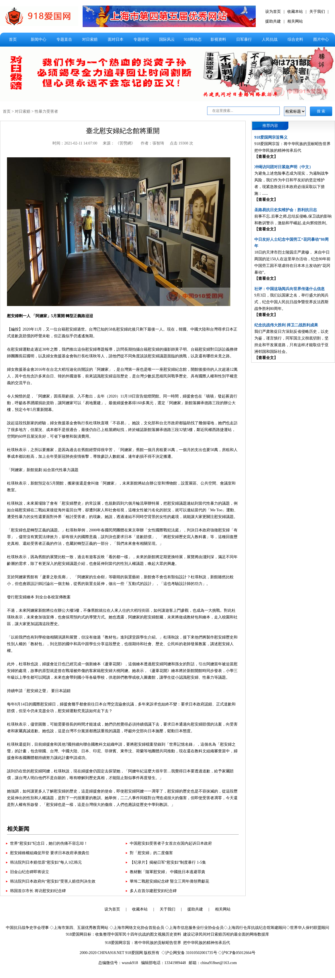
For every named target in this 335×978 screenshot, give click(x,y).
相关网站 (295, 21)
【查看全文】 (266, 157)
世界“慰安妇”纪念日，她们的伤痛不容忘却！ (49, 843)
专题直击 (64, 39)
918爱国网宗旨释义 (271, 137)
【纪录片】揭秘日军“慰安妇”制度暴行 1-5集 (168, 862)
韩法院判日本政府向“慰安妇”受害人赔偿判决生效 (52, 881)
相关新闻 (18, 829)
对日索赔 (90, 39)
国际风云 (167, 39)
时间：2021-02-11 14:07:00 (74, 143)
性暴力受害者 (46, 111)
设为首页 (273, 11)
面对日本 (115, 39)
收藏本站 (295, 11)
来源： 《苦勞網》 (119, 143)
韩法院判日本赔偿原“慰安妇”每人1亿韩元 (46, 862)
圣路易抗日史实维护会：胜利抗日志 (285, 210)
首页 (13, 39)
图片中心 (321, 39)
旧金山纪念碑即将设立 (29, 872)
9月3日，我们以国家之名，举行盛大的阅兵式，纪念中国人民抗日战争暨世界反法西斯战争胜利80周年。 (291, 302)
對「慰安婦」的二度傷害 (151, 853)
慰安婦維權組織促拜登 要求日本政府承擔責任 (49, 853)
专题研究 (141, 39)
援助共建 (273, 21)
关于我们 (317, 11)
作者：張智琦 (152, 143)
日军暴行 (244, 39)
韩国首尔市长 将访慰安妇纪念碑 (38, 891)
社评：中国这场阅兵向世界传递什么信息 (289, 289)
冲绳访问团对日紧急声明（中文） (283, 167)
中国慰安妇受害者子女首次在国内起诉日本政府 (171, 843)
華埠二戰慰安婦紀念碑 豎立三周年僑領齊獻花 (169, 881)
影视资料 (218, 39)
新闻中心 (38, 39)
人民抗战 (269, 39)
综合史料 (295, 39)
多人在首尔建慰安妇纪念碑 (153, 891)
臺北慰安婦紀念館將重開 (123, 130)
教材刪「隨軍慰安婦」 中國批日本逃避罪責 (167, 872)
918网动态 (193, 39)
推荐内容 (270, 126)
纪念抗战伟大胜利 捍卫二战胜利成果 (286, 325)
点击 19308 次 (181, 143)
